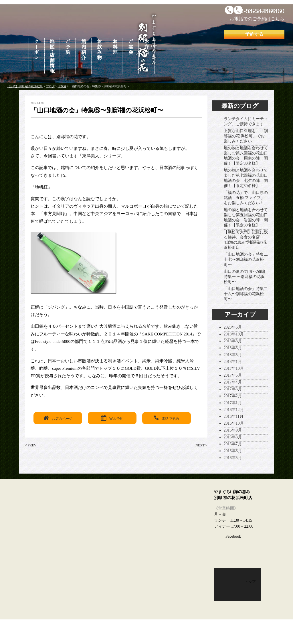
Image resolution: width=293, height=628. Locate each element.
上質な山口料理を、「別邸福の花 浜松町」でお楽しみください (246, 136)
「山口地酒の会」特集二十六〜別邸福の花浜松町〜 (246, 294)
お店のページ (57, 418)
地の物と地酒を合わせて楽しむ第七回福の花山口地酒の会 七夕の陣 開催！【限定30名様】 (246, 178)
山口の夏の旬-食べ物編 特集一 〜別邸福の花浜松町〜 (244, 276)
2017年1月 (233, 403)
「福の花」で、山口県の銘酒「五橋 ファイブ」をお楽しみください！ (246, 197)
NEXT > (201, 445)
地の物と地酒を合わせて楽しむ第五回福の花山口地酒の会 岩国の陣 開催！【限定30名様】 (246, 217)
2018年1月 (233, 361)
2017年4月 (233, 382)
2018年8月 (233, 341)
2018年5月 (233, 355)
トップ (250, 581)
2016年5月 (233, 458)
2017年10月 (234, 368)
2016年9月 (233, 430)
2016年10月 (234, 423)
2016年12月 (234, 410)
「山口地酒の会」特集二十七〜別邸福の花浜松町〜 (246, 259)
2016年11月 (233, 416)
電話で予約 (166, 418)
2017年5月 (233, 375)
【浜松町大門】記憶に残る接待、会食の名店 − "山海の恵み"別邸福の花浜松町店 (246, 240)
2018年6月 (233, 348)
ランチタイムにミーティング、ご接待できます (246, 121)
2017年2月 (233, 396)
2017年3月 (233, 389)
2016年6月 (233, 451)
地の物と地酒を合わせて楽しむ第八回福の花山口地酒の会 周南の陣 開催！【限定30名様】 (246, 156)
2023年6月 (233, 327)
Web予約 (112, 418)
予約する (254, 34)
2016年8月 (233, 437)
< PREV (30, 445)
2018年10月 (234, 334)
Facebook (233, 536)
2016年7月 (233, 444)
